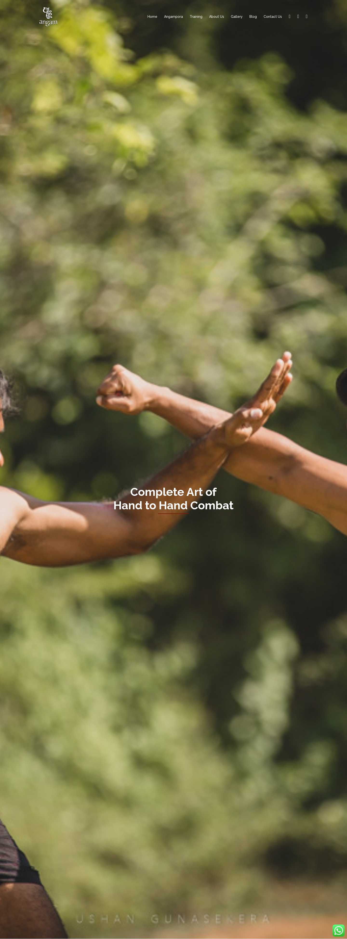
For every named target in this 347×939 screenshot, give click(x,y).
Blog (253, 17)
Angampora (173, 17)
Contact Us (273, 17)
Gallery (237, 17)
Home (152, 17)
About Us (216, 17)
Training (196, 17)
